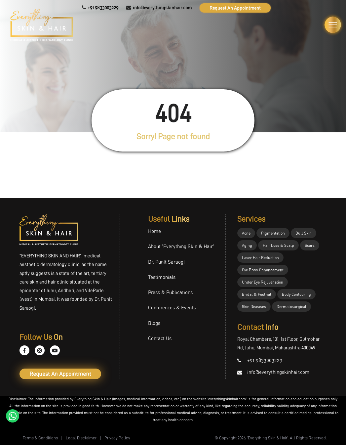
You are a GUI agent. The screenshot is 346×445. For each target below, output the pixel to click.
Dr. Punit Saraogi (166, 262)
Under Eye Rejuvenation (262, 282)
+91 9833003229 (103, 7)
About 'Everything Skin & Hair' (181, 246)
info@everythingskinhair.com (162, 7)
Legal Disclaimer (81, 438)
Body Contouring (296, 294)
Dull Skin (303, 233)
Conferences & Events (172, 307)
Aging (247, 245)
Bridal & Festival (256, 294)
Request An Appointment (235, 8)
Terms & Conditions (40, 438)
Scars (310, 245)
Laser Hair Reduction (260, 257)
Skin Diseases (254, 306)
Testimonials (161, 277)
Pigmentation (273, 233)
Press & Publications (170, 292)
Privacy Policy (117, 438)
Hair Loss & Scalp (278, 245)
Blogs (154, 323)
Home (154, 231)
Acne (246, 233)
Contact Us (160, 338)
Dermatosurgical (291, 306)
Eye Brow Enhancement (263, 269)
